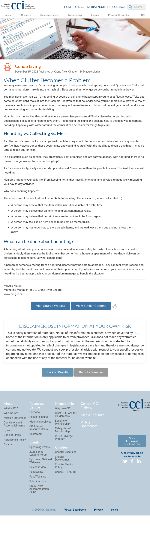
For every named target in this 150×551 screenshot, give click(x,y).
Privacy (98, 540)
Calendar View (37, 498)
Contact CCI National (90, 436)
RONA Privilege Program (64, 468)
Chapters (26, 14)
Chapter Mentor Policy (64, 497)
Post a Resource (38, 447)
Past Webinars (37, 507)
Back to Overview (92, 403)
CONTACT (119, 6)
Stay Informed (132, 472)
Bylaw (7, 461)
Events (95, 14)
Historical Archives (40, 452)
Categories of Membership (63, 461)
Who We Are (11, 444)
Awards (8, 475)
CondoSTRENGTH (65, 502)
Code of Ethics (12, 465)
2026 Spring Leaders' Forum (38, 484)
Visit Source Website (49, 335)
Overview (34, 443)
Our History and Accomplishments (14, 455)
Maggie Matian (91, 72)
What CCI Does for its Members (65, 445)
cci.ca (114, 540)
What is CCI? (11, 439)
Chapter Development (62, 489)
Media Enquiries (98, 6)
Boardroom (36, 464)
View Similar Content (92, 335)
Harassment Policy (15, 470)
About (8, 14)
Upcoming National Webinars (40, 492)
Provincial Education (119, 14)
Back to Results (56, 403)
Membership (75, 14)
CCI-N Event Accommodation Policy (39, 520)
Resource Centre (49, 14)
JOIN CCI (80, 6)
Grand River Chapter (65, 72)
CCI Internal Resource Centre (39, 459)
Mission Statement (15, 448)
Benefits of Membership (62, 453)
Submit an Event (38, 512)
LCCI (142, 14)
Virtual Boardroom (89, 455)
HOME (68, 6)
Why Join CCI (63, 439)
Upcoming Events (39, 478)
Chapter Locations (65, 482)
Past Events (36, 502)
